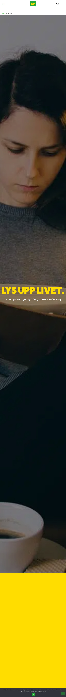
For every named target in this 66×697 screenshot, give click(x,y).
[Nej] (63, 693)
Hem (3, 13)
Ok (33, 694)
